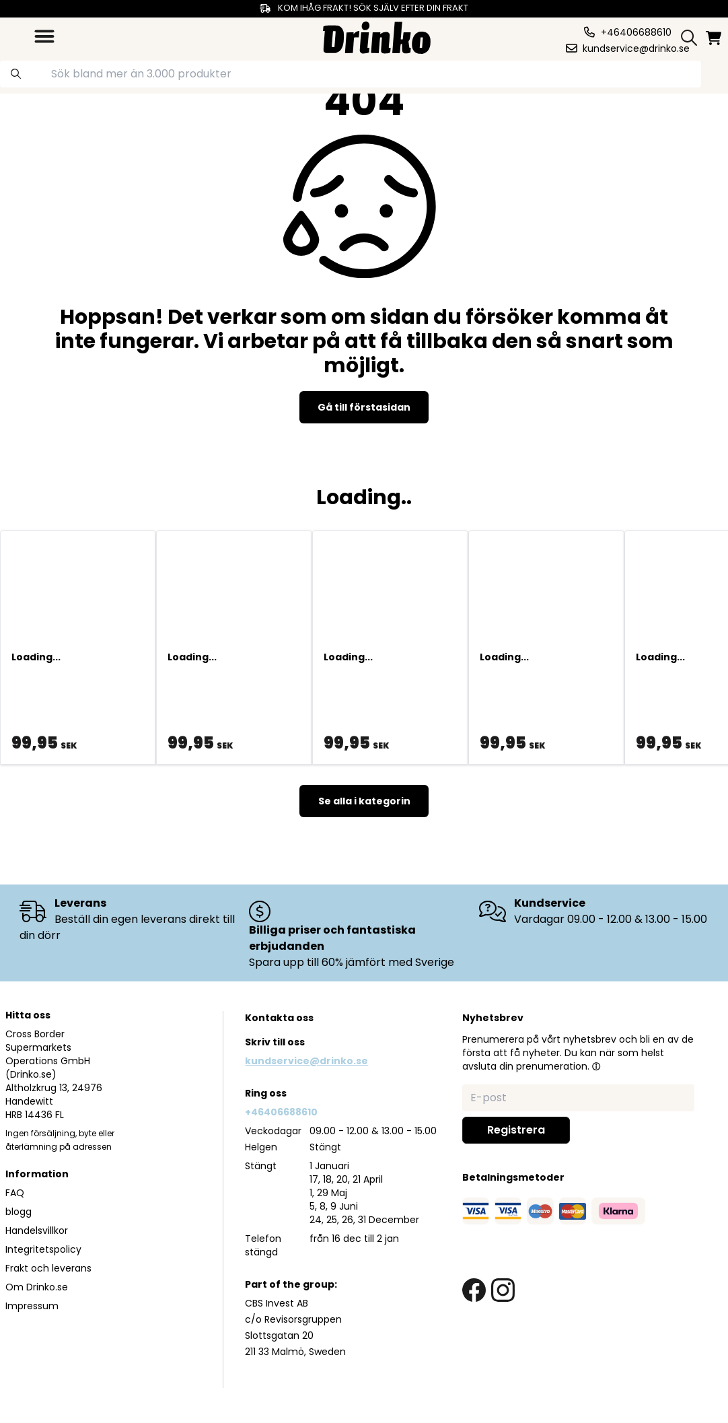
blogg (18, 1211)
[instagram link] (503, 1290)
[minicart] (714, 38)
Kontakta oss (279, 1018)
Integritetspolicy (43, 1249)
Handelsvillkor (36, 1230)
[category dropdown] (44, 36)
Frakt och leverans (48, 1268)
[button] (596, 1066)
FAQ (14, 1193)
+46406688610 (281, 1112)
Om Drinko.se (36, 1287)
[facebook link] (474, 1290)
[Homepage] (377, 36)
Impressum (32, 1306)
